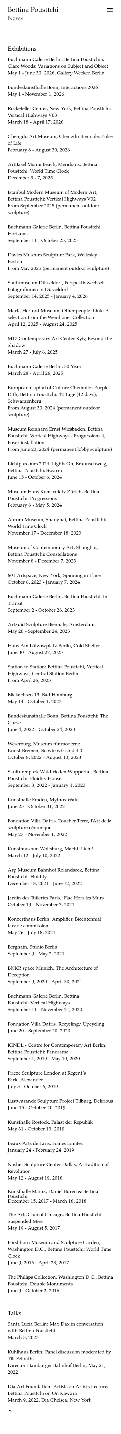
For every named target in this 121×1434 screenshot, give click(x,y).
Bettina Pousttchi (33, 9)
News (15, 17)
